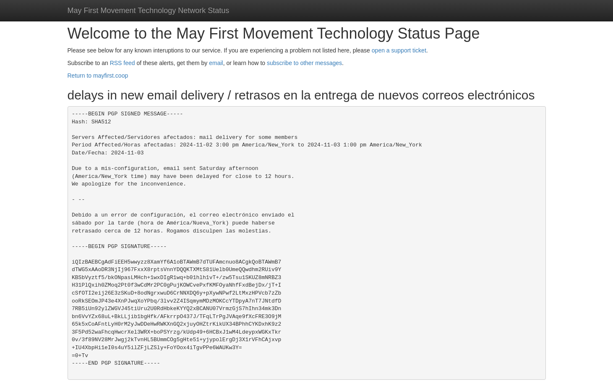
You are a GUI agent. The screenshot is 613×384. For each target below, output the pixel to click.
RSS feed (122, 63)
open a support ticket (399, 50)
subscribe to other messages (304, 63)
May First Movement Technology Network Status (149, 10)
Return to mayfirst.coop (98, 75)
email (216, 63)
